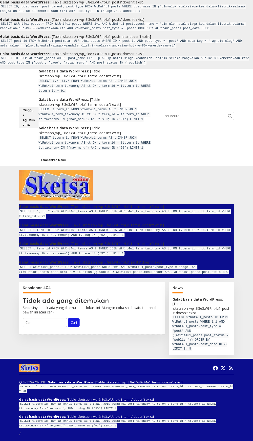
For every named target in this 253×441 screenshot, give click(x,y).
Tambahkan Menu (53, 160)
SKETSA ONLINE (34, 382)
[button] (230, 116)
